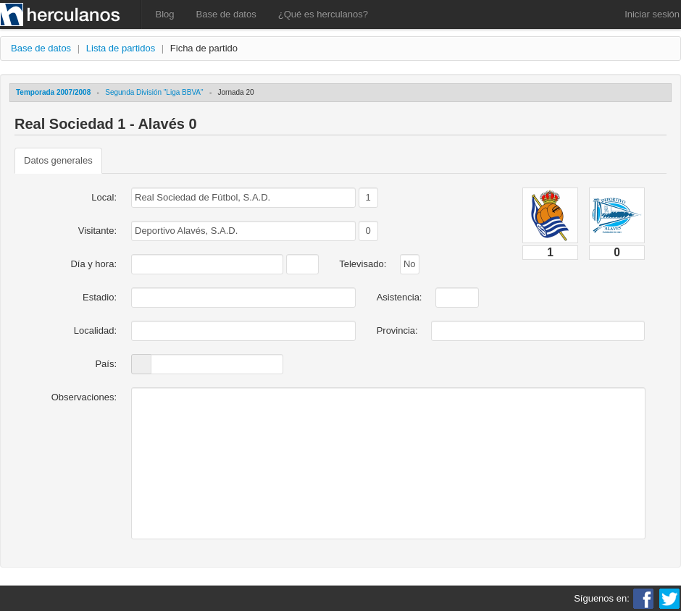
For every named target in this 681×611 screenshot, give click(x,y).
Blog (165, 14)
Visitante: (97, 230)
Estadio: (100, 297)
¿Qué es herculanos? (323, 14)
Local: (104, 197)
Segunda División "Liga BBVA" (154, 92)
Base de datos (226, 14)
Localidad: (95, 330)
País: (106, 363)
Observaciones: (84, 397)
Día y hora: (93, 263)
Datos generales (58, 160)
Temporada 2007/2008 (53, 92)
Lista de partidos (120, 48)
